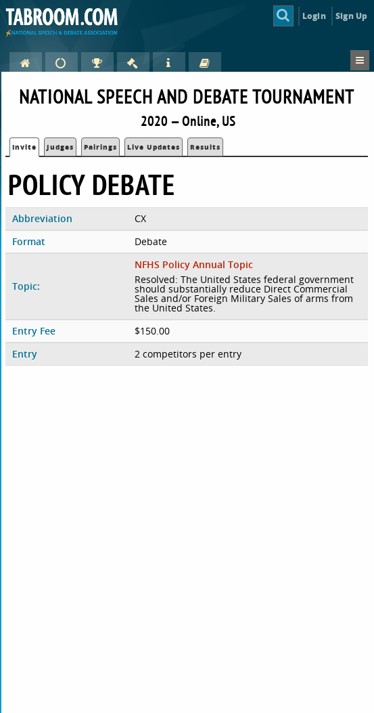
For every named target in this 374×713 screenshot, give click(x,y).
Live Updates (153, 147)
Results (205, 147)
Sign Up (351, 16)
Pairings (100, 147)
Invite (24, 147)
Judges (60, 147)
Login (314, 16)
